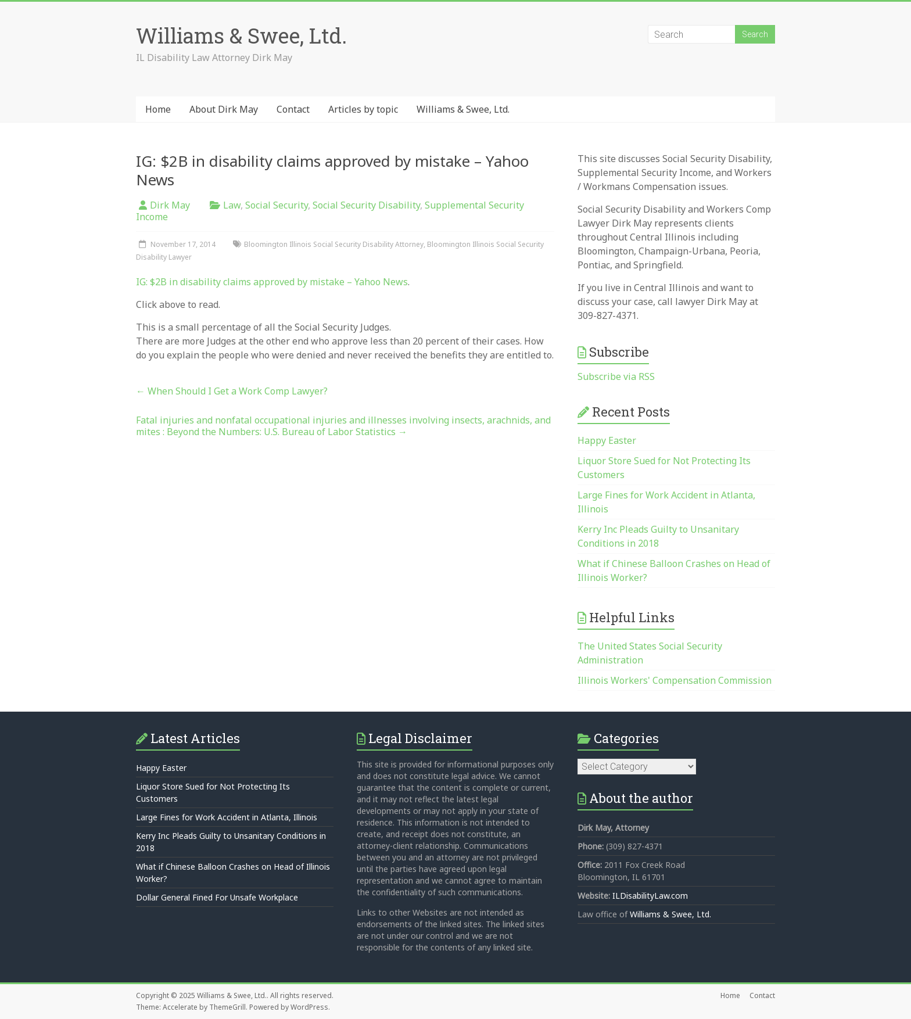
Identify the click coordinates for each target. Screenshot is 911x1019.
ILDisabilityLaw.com (650, 895)
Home (158, 109)
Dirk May (170, 205)
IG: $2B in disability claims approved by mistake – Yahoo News (272, 281)
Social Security (276, 205)
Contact (293, 109)
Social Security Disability (366, 205)
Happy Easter (607, 440)
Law (232, 205)
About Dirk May (223, 109)
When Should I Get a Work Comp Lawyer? (232, 391)
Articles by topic (363, 109)
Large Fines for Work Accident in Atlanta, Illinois (226, 817)
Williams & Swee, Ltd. (241, 35)
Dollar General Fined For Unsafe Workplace (217, 897)
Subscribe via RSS (616, 376)
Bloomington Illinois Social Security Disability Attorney (334, 244)
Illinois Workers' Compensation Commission (675, 680)
